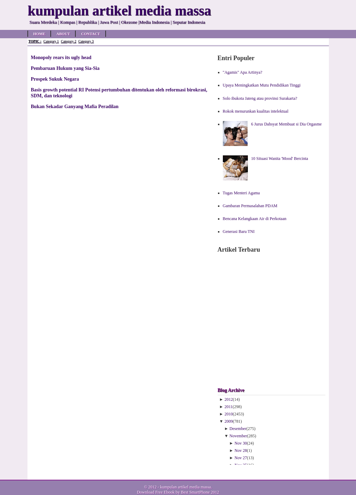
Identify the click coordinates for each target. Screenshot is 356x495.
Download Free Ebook (156, 492)
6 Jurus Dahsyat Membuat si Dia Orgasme (286, 124)
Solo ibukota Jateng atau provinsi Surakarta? (260, 98)
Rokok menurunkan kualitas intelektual (256, 111)
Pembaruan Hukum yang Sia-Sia (65, 68)
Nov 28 (241, 450)
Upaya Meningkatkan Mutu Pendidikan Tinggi (262, 85)
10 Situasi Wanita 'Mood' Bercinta (279, 158)
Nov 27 (241, 457)
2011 (229, 406)
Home (39, 34)
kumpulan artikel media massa (185, 487)
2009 (229, 421)
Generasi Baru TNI (239, 231)
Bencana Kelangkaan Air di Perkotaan (254, 218)
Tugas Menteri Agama (241, 192)
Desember (237, 428)
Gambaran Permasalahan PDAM (250, 205)
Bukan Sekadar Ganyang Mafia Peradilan (75, 106)
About (63, 34)
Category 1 (51, 41)
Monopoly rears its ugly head (61, 57)
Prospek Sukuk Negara (55, 79)
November (238, 435)
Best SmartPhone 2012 (200, 492)
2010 (229, 414)
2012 (229, 399)
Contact (90, 34)
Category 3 (86, 41)
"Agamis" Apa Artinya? (242, 72)
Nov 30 (241, 443)
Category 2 (68, 41)
